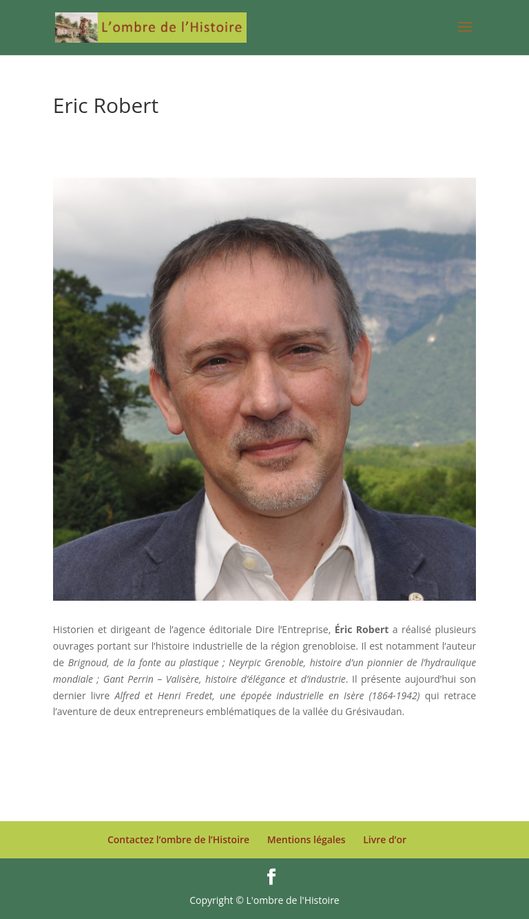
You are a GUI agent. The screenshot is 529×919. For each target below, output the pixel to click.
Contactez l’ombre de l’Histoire (178, 839)
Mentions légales (306, 839)
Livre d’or (384, 839)
